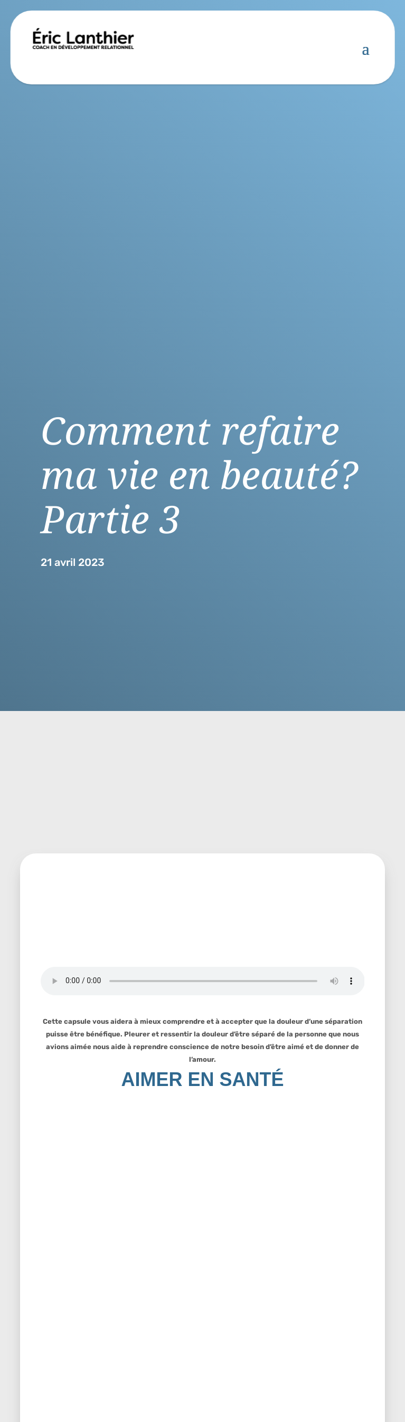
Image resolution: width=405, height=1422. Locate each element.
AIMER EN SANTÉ (202, 1079)
